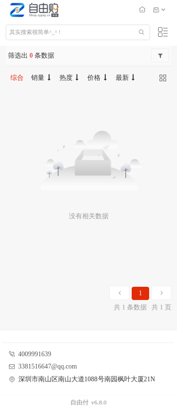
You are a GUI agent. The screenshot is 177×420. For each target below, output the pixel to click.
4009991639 (34, 354)
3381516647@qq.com (47, 366)
